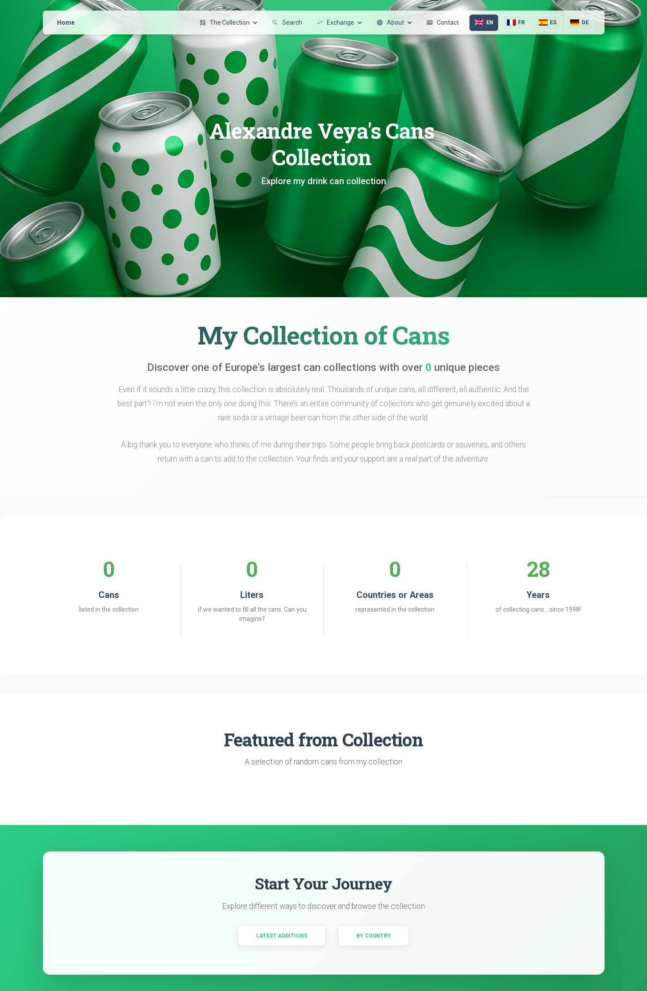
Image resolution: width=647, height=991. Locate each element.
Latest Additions (281, 936)
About (394, 22)
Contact (442, 22)
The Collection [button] (228, 22)
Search (287, 22)
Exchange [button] (339, 22)
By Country (373, 936)
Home (66, 22)
